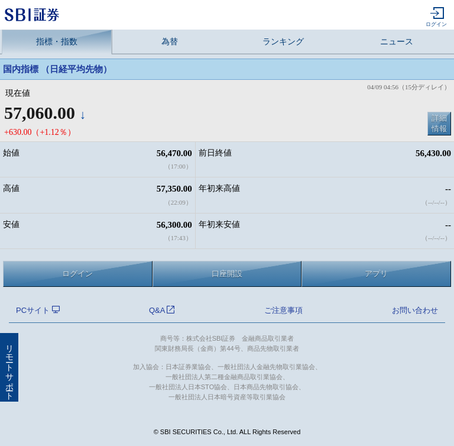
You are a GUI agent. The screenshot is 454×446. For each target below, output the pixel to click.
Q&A (161, 310)
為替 (169, 41)
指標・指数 (56, 41)
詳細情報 (439, 123)
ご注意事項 (283, 310)
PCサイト (38, 310)
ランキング (283, 41)
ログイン (436, 17)
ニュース (396, 41)
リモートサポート (9, 367)
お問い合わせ (415, 310)
